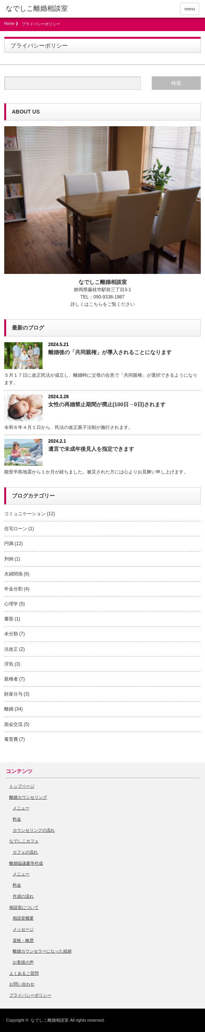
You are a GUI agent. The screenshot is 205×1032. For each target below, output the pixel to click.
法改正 (11, 649)
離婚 (8, 709)
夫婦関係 (13, 574)
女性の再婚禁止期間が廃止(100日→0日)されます (107, 404)
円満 (8, 543)
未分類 (11, 633)
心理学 (11, 604)
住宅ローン (15, 528)
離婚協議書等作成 (26, 863)
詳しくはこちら (87, 304)
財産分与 (13, 694)
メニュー (21, 808)
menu (189, 9)
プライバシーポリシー (30, 995)
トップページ (21, 786)
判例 (8, 559)
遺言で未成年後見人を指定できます (91, 449)
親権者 (11, 679)
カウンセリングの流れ (34, 830)
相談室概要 (23, 918)
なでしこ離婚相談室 (50, 1020)
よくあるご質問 (24, 973)
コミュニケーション (25, 513)
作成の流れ (23, 896)
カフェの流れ (25, 852)
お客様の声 (23, 962)
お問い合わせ (21, 984)
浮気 (8, 664)
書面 (8, 619)
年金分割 (13, 589)
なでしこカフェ (24, 841)
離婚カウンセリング (28, 797)
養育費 (11, 739)
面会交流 (13, 724)
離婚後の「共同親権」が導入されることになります (110, 352)
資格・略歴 (23, 940)
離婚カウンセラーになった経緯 (42, 951)
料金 (17, 819)
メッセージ (23, 929)
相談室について (24, 907)
